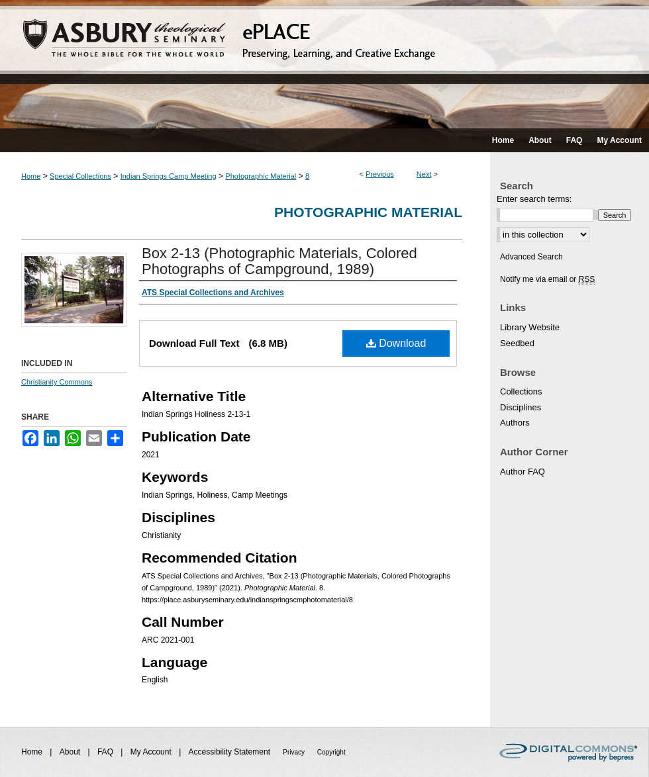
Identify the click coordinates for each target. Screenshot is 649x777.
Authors (515, 423)
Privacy (295, 752)
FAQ (106, 751)
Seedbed (517, 343)
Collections (521, 391)
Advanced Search (531, 256)
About (71, 751)
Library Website (530, 327)
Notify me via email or (547, 279)
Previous (380, 174)
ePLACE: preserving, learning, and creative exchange (324, 64)
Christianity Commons (57, 382)
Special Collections (80, 176)
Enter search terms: (534, 199)
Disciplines (520, 407)
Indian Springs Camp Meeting (169, 176)
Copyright (331, 752)
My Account (152, 751)
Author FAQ (522, 472)
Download (396, 343)
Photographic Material (260, 176)
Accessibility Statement (231, 751)
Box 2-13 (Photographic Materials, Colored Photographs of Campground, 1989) (279, 261)
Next (424, 174)
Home (30, 176)
